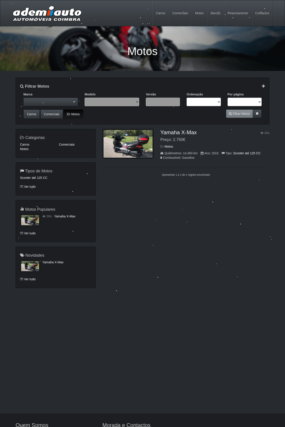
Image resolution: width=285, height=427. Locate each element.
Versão (151, 94)
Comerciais (180, 13)
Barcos (216, 13)
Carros (160, 13)
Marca (27, 94)
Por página (236, 94)
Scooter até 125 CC (247, 153)
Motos (199, 13)
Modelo (90, 94)
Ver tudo (30, 186)
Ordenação (195, 94)
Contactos (262, 13)
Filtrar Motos (34, 86)
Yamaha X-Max (178, 132)
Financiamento (238, 13)
